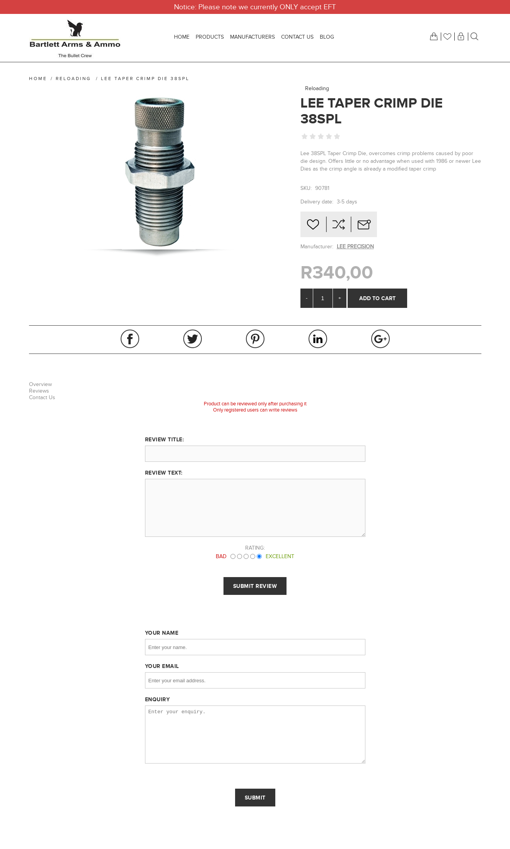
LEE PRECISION (355, 246)
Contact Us (42, 397)
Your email (162, 666)
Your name (162, 633)
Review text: (164, 473)
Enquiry (157, 699)
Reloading (317, 88)
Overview (40, 384)
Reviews (39, 391)
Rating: (255, 548)
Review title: (164, 439)
